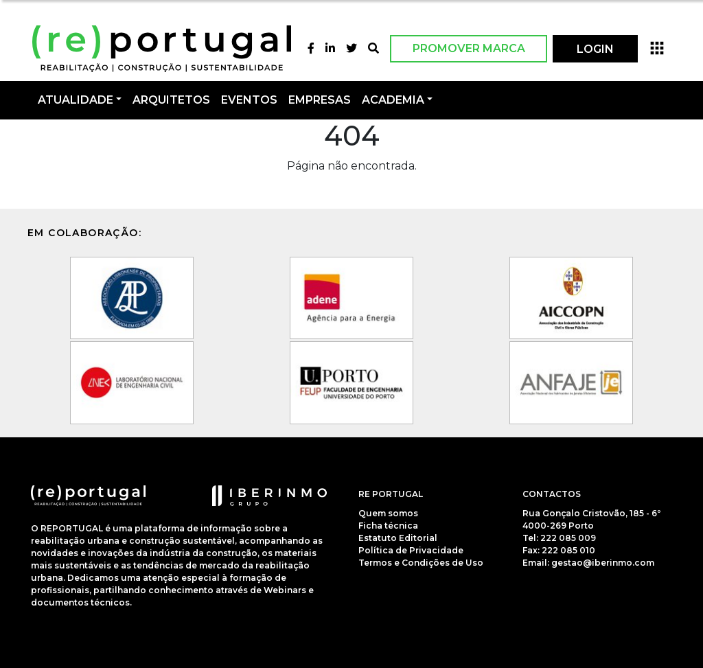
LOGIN (595, 49)
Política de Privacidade (410, 550)
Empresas (319, 99)
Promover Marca (469, 48)
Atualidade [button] (75, 99)
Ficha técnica (388, 525)
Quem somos (388, 513)
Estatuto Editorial (397, 538)
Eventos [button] (249, 99)
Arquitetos (171, 99)
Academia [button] (393, 99)
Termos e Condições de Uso (420, 562)
